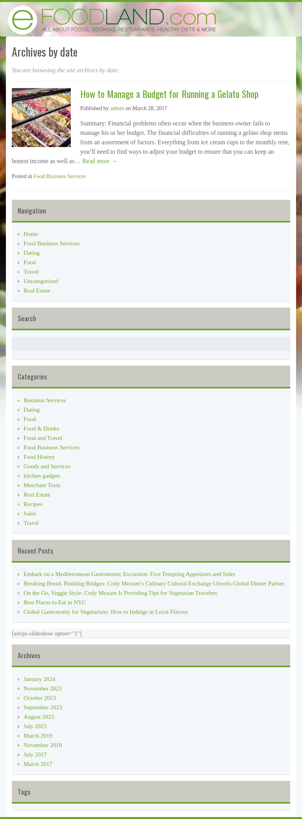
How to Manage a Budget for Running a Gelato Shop (169, 94)
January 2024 (39, 679)
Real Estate (37, 290)
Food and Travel (43, 438)
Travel (31, 272)
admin (117, 108)
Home (31, 234)
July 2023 (35, 726)
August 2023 (39, 717)
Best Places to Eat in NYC (55, 602)
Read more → (99, 161)
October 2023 (40, 698)
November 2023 (43, 688)
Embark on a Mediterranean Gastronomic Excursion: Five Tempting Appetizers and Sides (130, 574)
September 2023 (43, 707)
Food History (39, 457)
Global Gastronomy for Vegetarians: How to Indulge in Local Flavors (106, 612)
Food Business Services (59, 176)
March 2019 (38, 735)
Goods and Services (47, 466)
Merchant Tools (42, 485)
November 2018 (43, 745)
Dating (32, 253)
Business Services (45, 400)
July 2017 (35, 754)
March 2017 (38, 764)
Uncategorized (41, 281)
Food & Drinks (41, 428)
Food (30, 262)
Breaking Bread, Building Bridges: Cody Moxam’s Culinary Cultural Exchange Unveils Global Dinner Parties (154, 583)
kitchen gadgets (42, 476)
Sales (30, 513)
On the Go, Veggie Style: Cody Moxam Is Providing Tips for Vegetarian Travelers (120, 593)
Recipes (33, 504)
